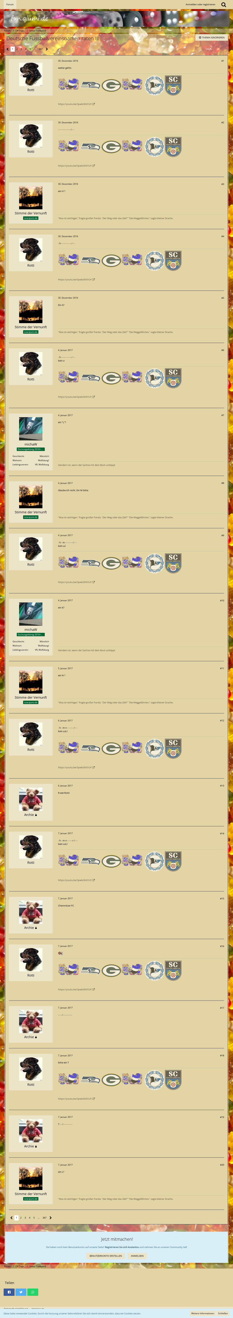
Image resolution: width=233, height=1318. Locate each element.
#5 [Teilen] (222, 297)
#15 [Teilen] (222, 898)
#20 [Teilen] (222, 1164)
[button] (9, 1292)
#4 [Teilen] (222, 236)
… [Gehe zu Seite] (35, 49)
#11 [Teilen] (222, 668)
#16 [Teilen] (222, 946)
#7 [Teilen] (222, 415)
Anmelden (137, 1255)
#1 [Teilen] (222, 60)
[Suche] (223, 4)
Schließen (223, 1313)
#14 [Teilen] (222, 833)
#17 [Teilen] (222, 1007)
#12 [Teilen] (222, 720)
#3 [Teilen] (222, 184)
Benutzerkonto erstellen (106, 1255)
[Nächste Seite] (47, 49)
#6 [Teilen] (222, 350)
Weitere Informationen (202, 1313)
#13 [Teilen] (222, 785)
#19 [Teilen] (222, 1117)
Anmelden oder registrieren (200, 4)
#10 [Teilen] (222, 600)
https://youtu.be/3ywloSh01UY (75, 104)
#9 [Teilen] (222, 535)
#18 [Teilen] (222, 1055)
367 (41, 49)
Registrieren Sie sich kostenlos (122, 1247)
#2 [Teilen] (222, 122)
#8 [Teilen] (222, 483)
